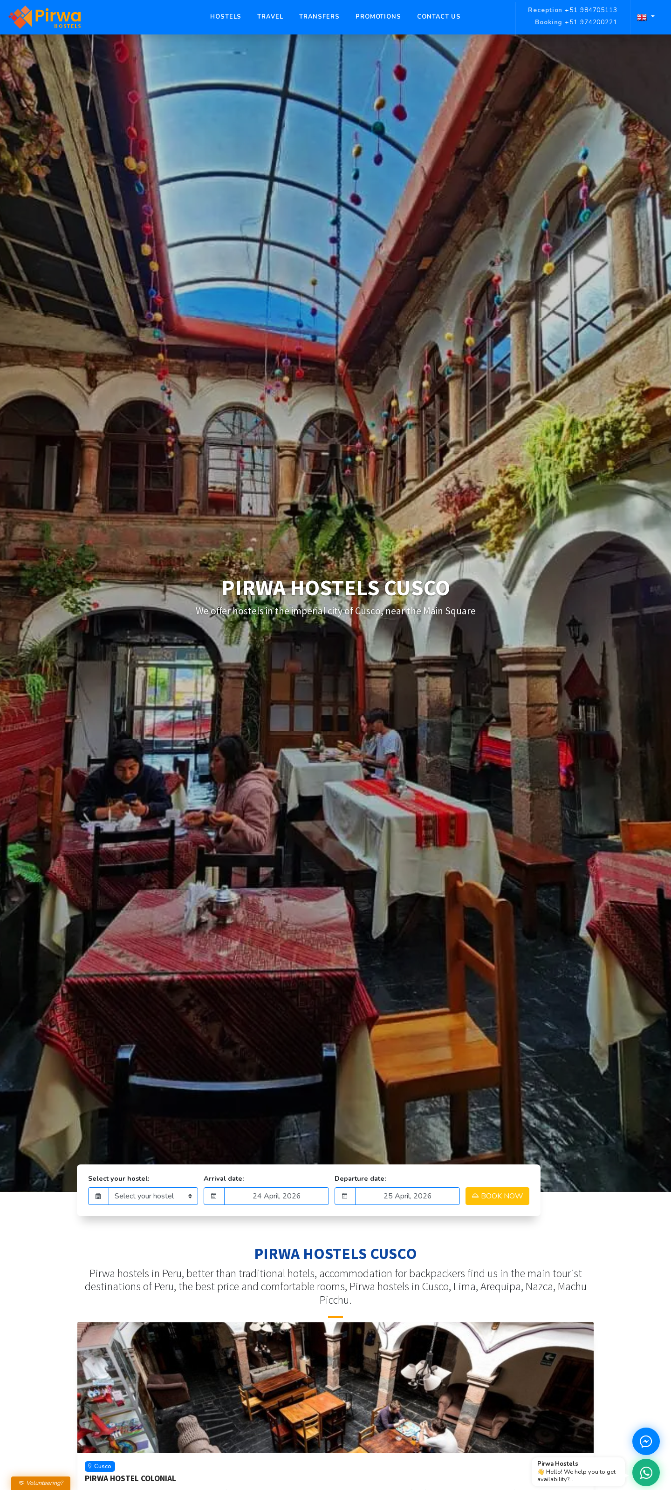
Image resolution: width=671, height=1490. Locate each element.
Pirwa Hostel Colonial (130, 1478)
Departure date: (360, 1178)
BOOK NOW (497, 1196)
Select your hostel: (119, 1178)
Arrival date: (224, 1178)
